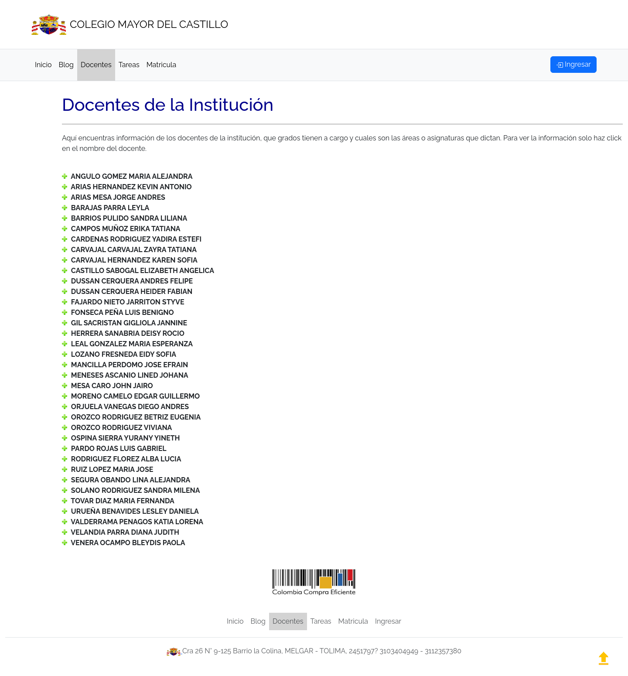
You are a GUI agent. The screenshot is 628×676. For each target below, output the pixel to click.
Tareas (129, 65)
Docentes (96, 65)
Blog (66, 65)
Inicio (43, 65)
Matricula (161, 65)
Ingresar (388, 621)
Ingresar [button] (573, 64)
